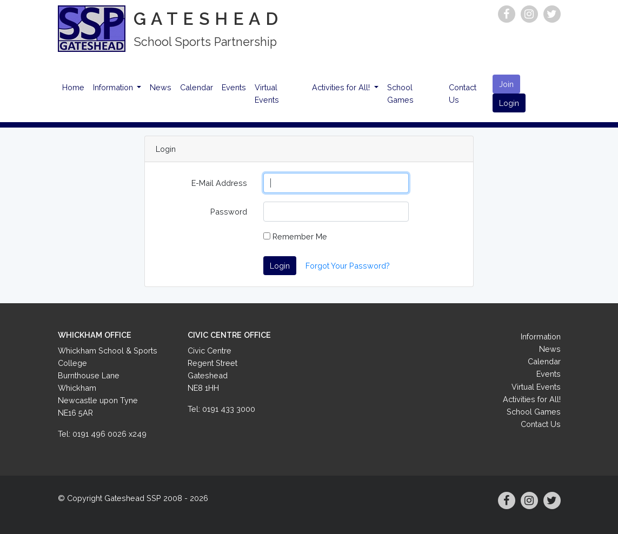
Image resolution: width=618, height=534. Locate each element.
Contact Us (462, 93)
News (160, 87)
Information (114, 87)
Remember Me (295, 236)
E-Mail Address (219, 183)
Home (73, 87)
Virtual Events (267, 93)
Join (506, 84)
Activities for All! (342, 87)
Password (228, 211)
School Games (400, 93)
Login (509, 103)
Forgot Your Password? (347, 265)
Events (234, 87)
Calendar (196, 87)
